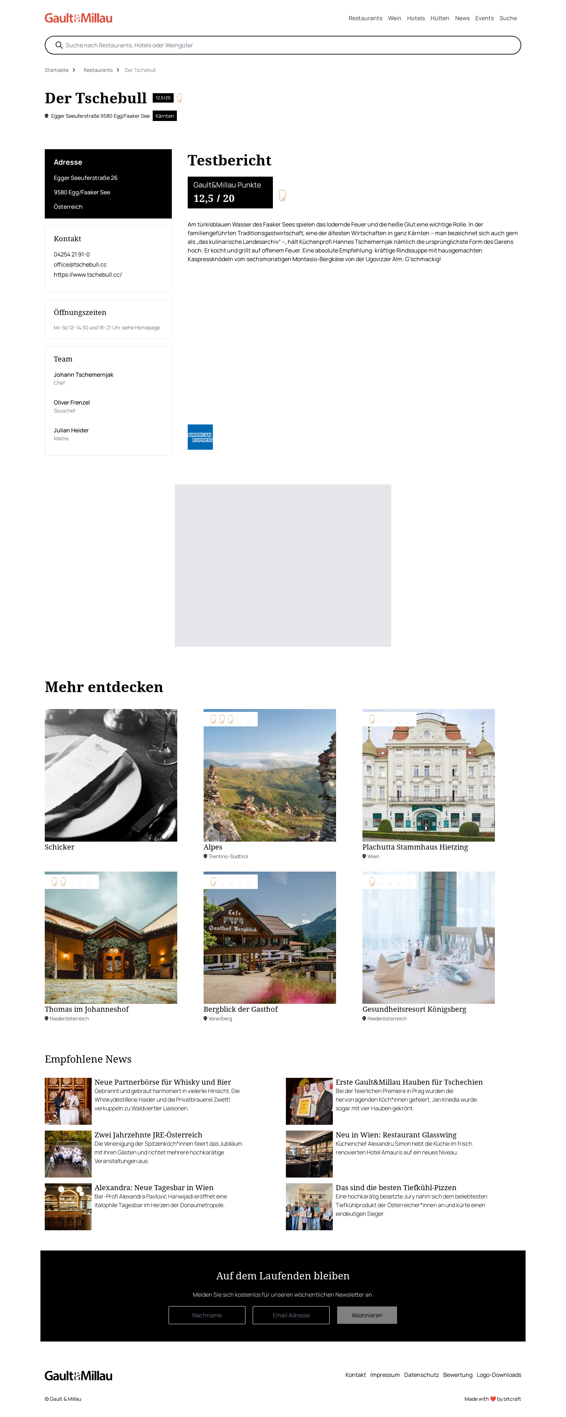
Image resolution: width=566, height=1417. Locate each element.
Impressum (385, 1375)
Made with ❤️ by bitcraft (493, 1398)
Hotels (416, 18)
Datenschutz (421, 1375)
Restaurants (365, 18)
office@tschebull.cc (80, 264)
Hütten (440, 18)
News (462, 18)
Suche (508, 18)
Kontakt (355, 1375)
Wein (394, 18)
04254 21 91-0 (72, 254)
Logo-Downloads (499, 1375)
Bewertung (458, 1375)
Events (484, 18)
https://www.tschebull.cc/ (88, 274)
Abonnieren (367, 1315)
